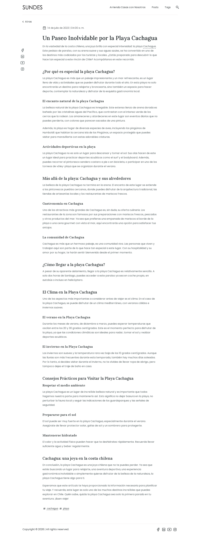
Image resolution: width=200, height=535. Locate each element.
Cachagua (149, 46)
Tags (168, 7)
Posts (155, 7)
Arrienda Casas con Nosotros (127, 7)
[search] (177, 7)
